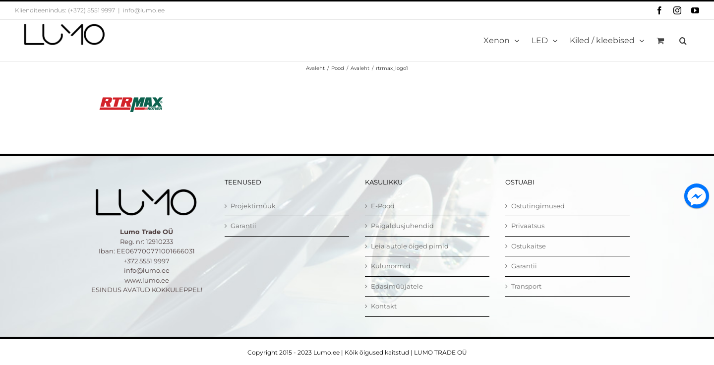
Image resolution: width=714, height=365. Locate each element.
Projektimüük (253, 206)
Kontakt (384, 306)
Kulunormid (391, 266)
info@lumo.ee (144, 10)
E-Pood (383, 206)
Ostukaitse (528, 246)
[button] (683, 40)
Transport (526, 286)
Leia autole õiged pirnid (410, 246)
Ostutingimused (538, 206)
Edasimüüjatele (397, 286)
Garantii (243, 226)
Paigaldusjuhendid (402, 226)
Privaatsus (527, 226)
